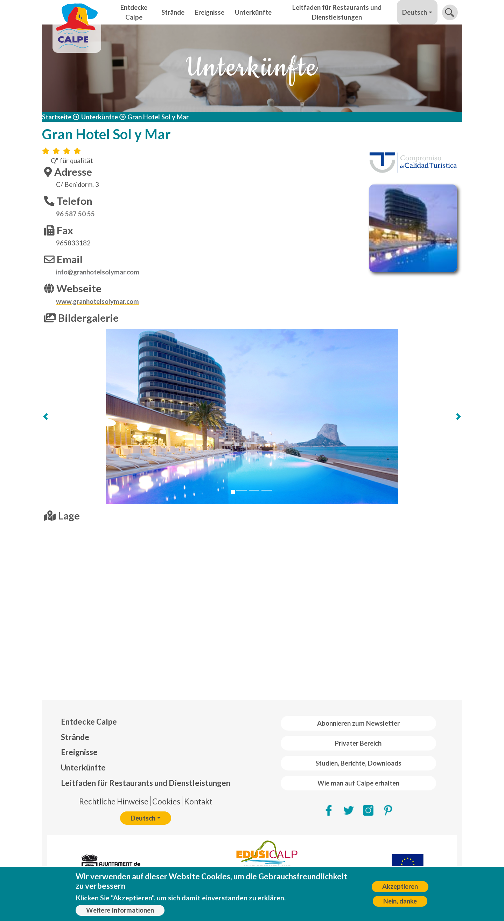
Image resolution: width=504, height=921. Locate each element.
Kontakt (198, 801)
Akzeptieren (400, 886)
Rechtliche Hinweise (113, 801)
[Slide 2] (241, 490)
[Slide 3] (254, 490)
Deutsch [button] (414, 12)
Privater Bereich (358, 743)
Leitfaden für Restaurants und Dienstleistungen (337, 12)
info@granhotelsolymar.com (97, 272)
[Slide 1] (233, 491)
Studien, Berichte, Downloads (358, 763)
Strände (172, 12)
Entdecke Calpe (133, 12)
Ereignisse (209, 12)
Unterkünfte (253, 12)
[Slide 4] (266, 490)
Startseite (56, 117)
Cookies (166, 801)
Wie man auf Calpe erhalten (358, 783)
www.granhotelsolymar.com (97, 301)
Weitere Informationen (120, 910)
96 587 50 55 (75, 214)
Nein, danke (400, 901)
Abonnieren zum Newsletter (358, 723)
